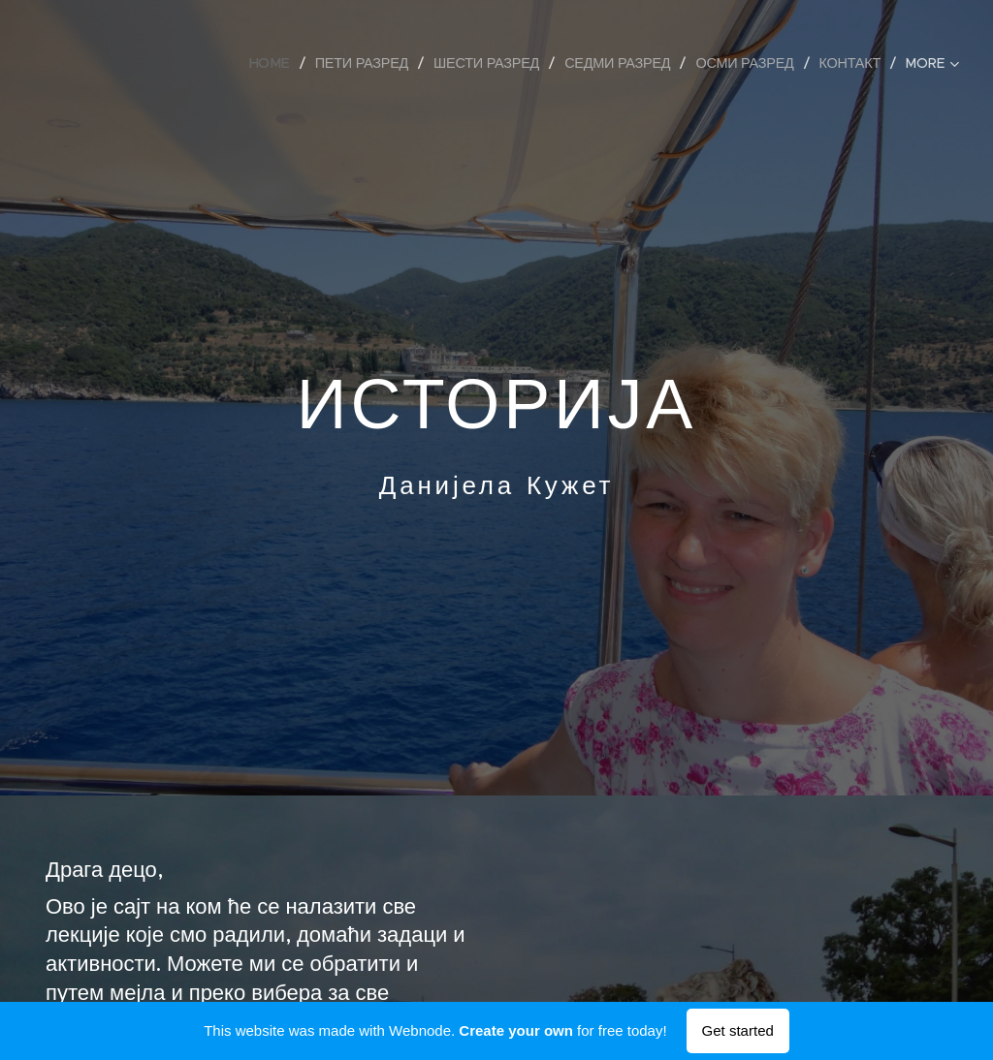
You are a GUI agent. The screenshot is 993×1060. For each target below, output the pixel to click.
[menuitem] (276, 63)
